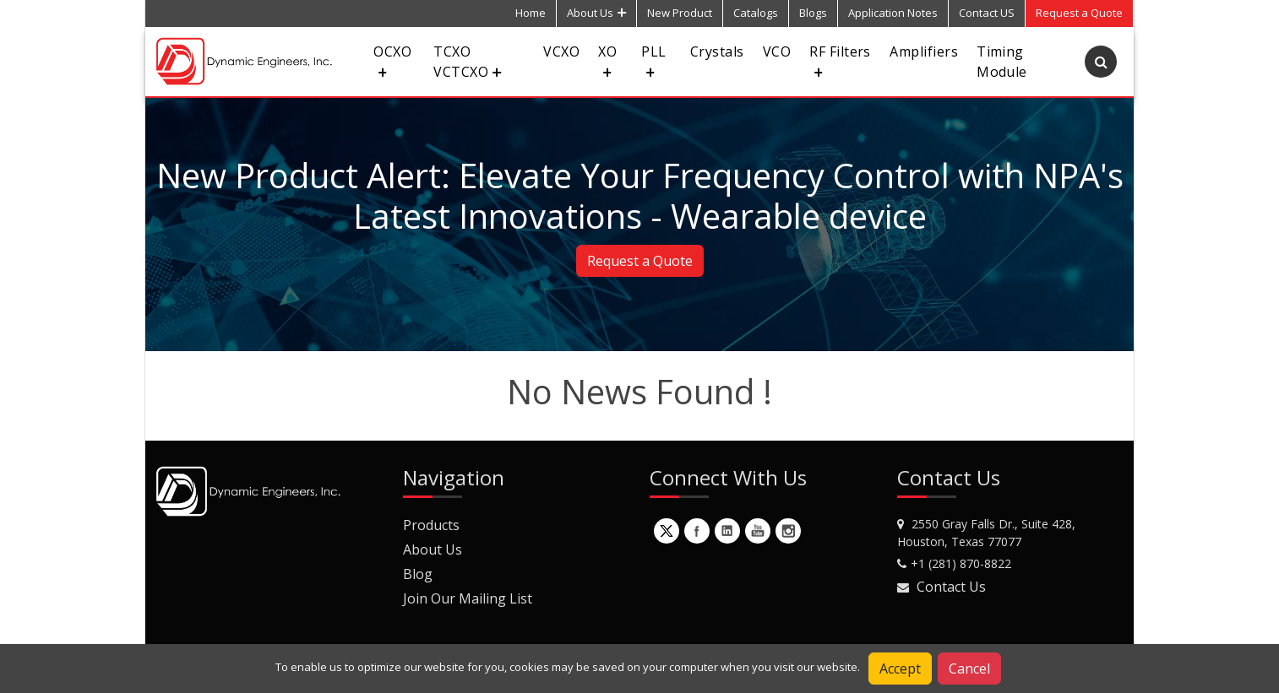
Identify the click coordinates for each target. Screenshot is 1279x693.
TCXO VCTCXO (467, 61)
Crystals (717, 51)
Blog (418, 574)
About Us (596, 12)
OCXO (392, 59)
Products (431, 525)
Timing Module (1002, 61)
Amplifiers (924, 51)
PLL (653, 59)
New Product (679, 12)
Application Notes (893, 12)
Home (530, 12)
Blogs (813, 12)
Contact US (987, 12)
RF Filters (840, 59)
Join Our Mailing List (467, 598)
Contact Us (951, 586)
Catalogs (755, 12)
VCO (777, 51)
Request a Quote (640, 261)
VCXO (561, 51)
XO (607, 59)
